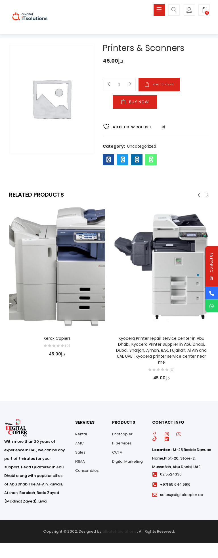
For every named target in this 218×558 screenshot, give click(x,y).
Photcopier (122, 435)
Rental (81, 435)
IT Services (122, 444)
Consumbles (87, 471)
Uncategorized (141, 147)
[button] (204, 10)
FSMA (80, 462)
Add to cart (168, 84)
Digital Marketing (127, 462)
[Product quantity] (118, 84)
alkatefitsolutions (119, 532)
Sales (80, 453)
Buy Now (128, 103)
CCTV (117, 453)
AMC (79, 444)
